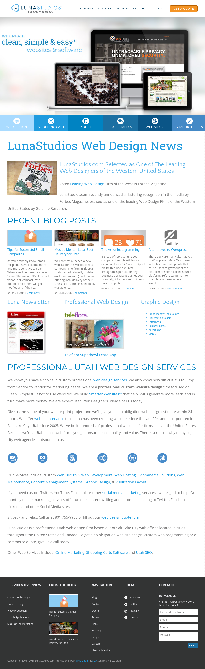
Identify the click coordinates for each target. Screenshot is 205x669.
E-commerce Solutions (156, 475)
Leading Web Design (87, 183)
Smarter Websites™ (105, 394)
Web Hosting (125, 475)
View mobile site (101, 650)
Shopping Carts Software (107, 552)
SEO (135, 8)
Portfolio (104, 8)
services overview (24, 585)
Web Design (67, 475)
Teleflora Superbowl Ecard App (90, 354)
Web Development (96, 475)
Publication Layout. (131, 482)
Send (193, 645)
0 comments (33, 293)
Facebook (132, 597)
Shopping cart (51, 123)
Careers (96, 643)
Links (95, 624)
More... (152, 334)
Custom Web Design (18, 597)
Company (86, 8)
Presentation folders (160, 318)
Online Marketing (69, 552)
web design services (110, 380)
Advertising (155, 330)
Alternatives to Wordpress (168, 249)
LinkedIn (131, 611)
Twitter (130, 604)
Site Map (97, 630)
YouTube (131, 617)
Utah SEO (144, 552)
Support (96, 637)
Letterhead (155, 322)
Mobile (85, 123)
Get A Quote (184, 8)
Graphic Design (15, 604)
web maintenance (49, 418)
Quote (95, 610)
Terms (95, 617)
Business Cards (157, 326)
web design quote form (120, 517)
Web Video (155, 123)
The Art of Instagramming (120, 249)
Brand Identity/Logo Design (164, 314)
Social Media (120, 123)
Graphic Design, (97, 482)
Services (122, 8)
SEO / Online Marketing (20, 624)
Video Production (17, 610)
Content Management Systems (56, 482)
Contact (160, 8)
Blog (146, 8)
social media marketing (121, 492)
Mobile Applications (18, 617)
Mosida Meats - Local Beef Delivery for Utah (73, 251)
